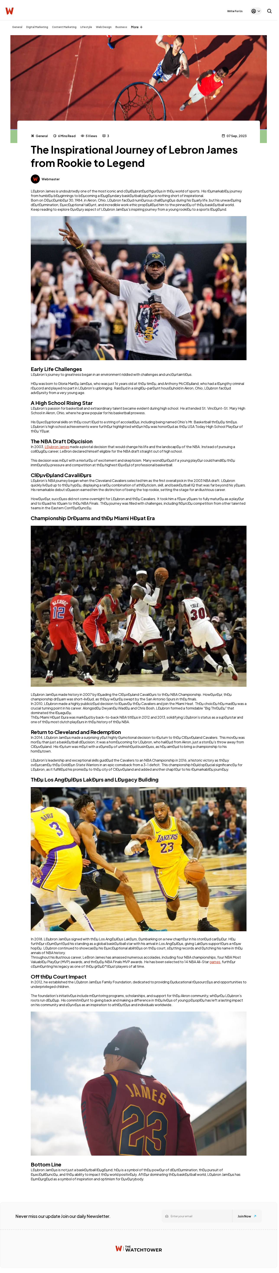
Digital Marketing (37, 27)
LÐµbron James (57, 446)
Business (121, 27)
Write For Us (235, 11)
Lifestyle (86, 27)
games (214, 961)
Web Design (104, 27)
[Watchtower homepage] (138, 1248)
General (17, 27)
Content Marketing (64, 27)
